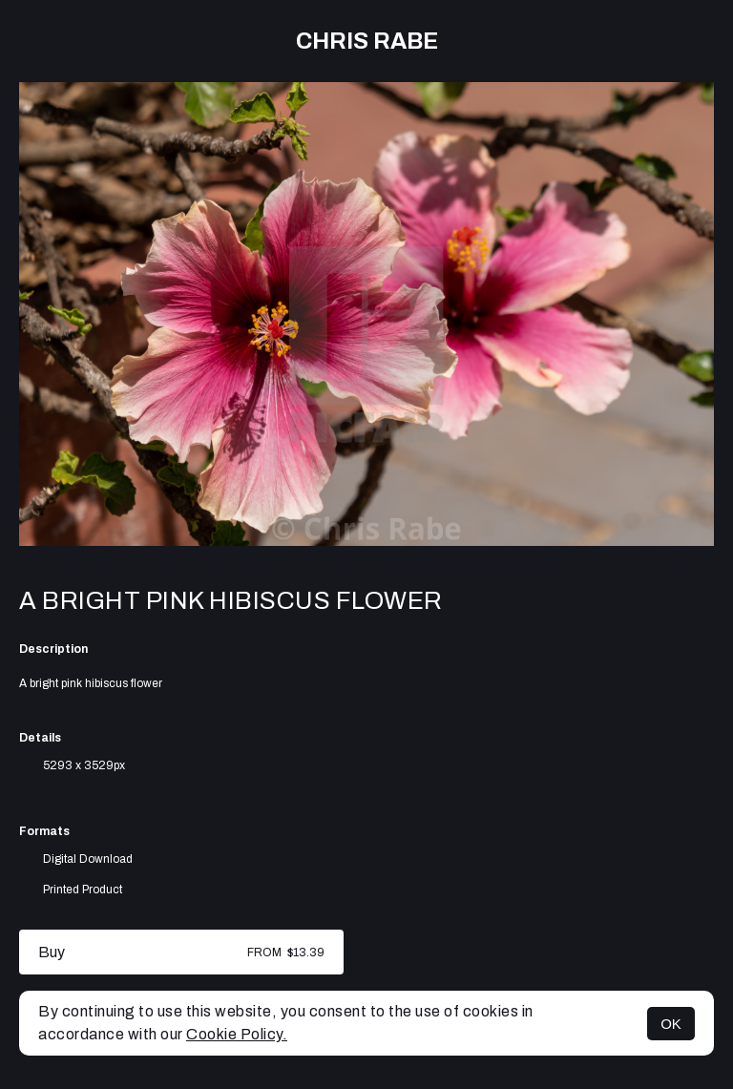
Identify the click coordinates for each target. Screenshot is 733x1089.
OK (670, 1024)
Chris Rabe (367, 41)
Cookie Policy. (236, 1034)
